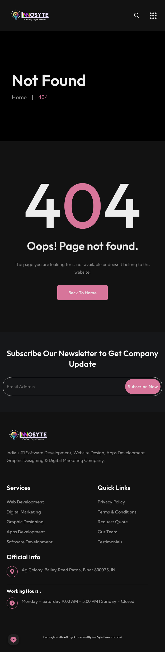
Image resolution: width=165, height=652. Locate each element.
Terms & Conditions (118, 512)
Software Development (30, 541)
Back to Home (82, 292)
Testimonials (110, 541)
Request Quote (113, 521)
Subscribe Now (143, 386)
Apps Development (26, 531)
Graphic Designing (25, 521)
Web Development (25, 501)
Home (19, 97)
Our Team (107, 531)
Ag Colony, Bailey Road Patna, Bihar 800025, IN (68, 569)
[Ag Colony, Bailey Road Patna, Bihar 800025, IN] (12, 571)
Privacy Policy (111, 501)
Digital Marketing (24, 512)
